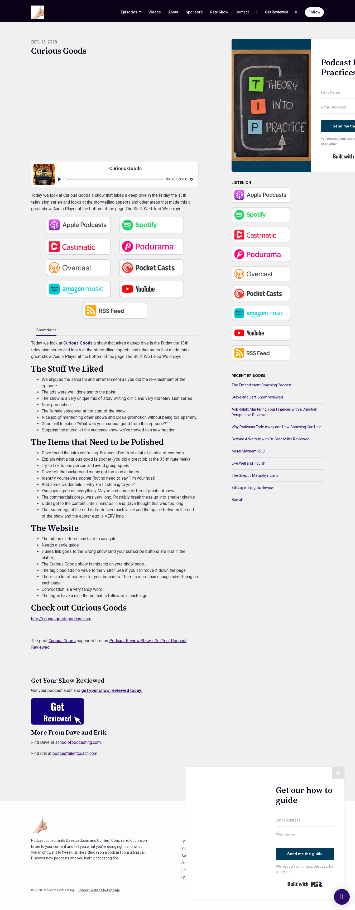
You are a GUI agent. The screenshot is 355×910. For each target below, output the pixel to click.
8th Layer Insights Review (253, 487)
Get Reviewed (276, 12)
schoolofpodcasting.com (78, 742)
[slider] (113, 179)
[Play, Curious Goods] (59, 179)
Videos (154, 12)
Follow (314, 12)
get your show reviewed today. (112, 690)
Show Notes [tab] (46, 330)
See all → (239, 500)
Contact (242, 12)
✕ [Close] (338, 773)
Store (185, 863)
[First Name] (305, 835)
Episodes (129, 12)
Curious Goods (78, 343)
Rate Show (219, 12)
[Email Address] (305, 820)
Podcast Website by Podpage (99, 890)
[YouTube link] (256, 12)
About (173, 12)
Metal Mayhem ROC (248, 451)
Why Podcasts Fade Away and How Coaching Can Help (277, 427)
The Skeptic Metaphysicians (255, 475)
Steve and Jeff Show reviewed (257, 397)
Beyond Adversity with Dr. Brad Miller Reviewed (270, 439)
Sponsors (194, 12)
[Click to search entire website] (296, 12)
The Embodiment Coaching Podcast (261, 385)
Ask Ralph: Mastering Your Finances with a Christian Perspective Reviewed (274, 412)
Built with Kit (305, 884)
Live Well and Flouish (248, 463)
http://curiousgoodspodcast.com (61, 618)
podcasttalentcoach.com (74, 753)
